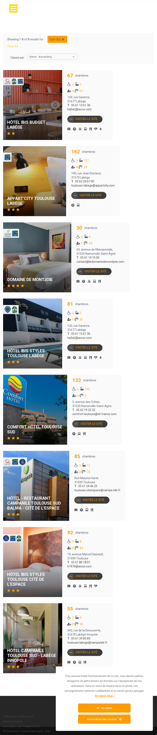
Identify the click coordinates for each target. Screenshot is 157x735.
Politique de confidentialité (18, 716)
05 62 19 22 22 (85, 410)
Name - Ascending (41, 56)
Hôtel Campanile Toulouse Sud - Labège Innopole (31, 655)
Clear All (12, 46)
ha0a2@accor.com (79, 109)
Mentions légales (13, 721)
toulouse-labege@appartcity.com (93, 185)
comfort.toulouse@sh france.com (94, 414)
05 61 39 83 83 (80, 638)
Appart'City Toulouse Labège (31, 201)
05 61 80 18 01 (80, 562)
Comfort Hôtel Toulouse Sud (34, 429)
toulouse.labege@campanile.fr (87, 642)
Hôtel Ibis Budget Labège (26, 125)
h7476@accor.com (79, 566)
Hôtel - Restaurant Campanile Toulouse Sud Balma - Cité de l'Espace (34, 503)
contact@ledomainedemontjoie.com (100, 261)
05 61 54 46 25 (87, 486)
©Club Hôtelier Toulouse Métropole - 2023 (26, 731)
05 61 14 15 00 (89, 257)
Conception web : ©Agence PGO (21, 726)
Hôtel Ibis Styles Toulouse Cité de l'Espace (26, 579)
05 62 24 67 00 (84, 181)
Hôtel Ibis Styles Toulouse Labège (26, 353)
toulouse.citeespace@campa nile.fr (97, 490)
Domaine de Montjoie (30, 279)
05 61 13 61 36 (80, 105)
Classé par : (17, 57)
